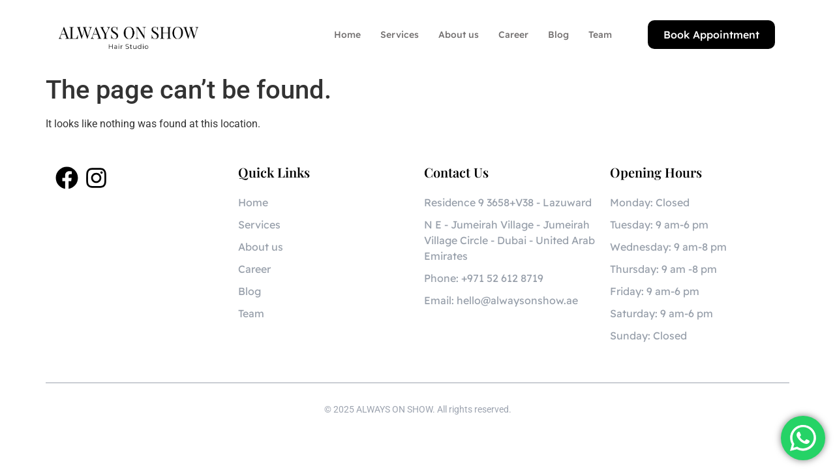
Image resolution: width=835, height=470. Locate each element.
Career (513, 34)
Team (600, 34)
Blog (558, 34)
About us (458, 34)
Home (347, 34)
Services (399, 34)
